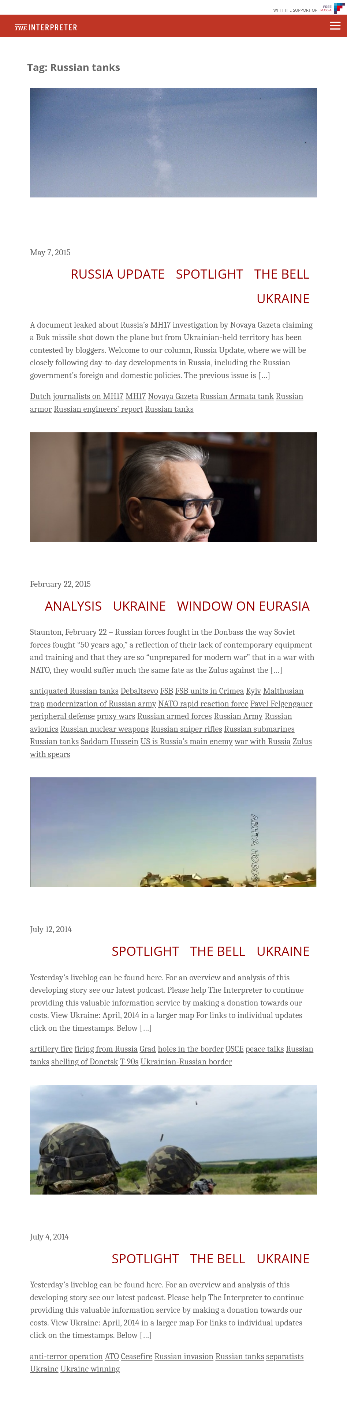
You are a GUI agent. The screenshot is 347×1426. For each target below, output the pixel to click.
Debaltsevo (139, 691)
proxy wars (116, 716)
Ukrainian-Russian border (186, 1062)
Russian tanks (169, 409)
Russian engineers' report (98, 409)
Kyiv (253, 691)
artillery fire (51, 1049)
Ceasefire (137, 1356)
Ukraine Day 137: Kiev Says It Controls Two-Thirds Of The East (171, 1214)
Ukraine (283, 298)
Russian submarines (259, 729)
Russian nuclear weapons (104, 729)
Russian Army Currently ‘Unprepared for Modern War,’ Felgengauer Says (162, 562)
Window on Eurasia (243, 605)
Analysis (73, 605)
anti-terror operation (66, 1356)
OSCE (234, 1049)
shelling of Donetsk (84, 1062)
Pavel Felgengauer (281, 704)
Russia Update (118, 273)
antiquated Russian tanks (74, 691)
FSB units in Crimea (209, 691)
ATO (112, 1356)
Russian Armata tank (237, 396)
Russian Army (238, 716)
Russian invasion (183, 1356)
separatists (285, 1356)
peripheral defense (62, 716)
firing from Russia (106, 1049)
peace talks (265, 1049)
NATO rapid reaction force (203, 704)
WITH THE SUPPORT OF (295, 10)
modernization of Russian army (101, 704)
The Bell (282, 273)
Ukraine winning (90, 1369)
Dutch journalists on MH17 (77, 396)
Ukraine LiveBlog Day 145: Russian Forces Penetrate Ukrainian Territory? (164, 907)
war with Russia (263, 741)
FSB (166, 691)
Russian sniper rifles (186, 729)
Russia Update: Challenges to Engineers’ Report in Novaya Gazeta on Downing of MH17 (160, 223)
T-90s (129, 1062)
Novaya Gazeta (173, 396)
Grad (147, 1049)
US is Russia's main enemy (187, 741)
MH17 (136, 396)
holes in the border (191, 1049)
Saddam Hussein (110, 741)
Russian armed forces (174, 716)
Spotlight (209, 273)
